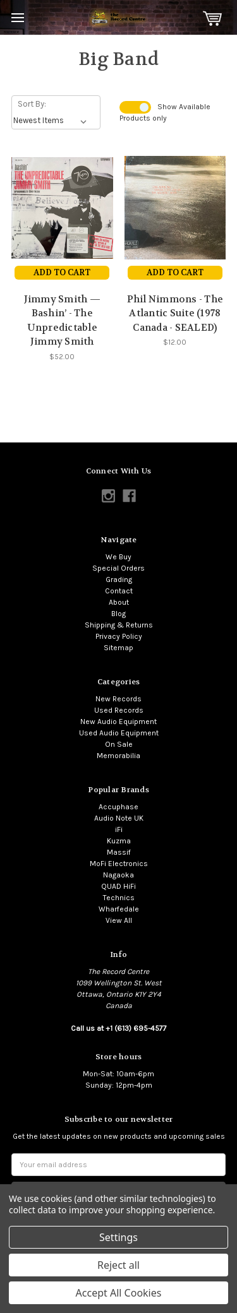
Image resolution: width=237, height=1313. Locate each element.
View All (119, 920)
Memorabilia (118, 755)
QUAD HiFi (118, 886)
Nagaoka (118, 874)
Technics (119, 897)
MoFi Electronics (119, 863)
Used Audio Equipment (119, 732)
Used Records (118, 710)
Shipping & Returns (119, 625)
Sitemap (118, 647)
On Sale (119, 744)
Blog (118, 613)
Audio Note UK (118, 818)
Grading (119, 579)
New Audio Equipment (118, 721)
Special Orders (118, 568)
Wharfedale (119, 909)
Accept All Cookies (119, 1293)
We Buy (118, 556)
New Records (118, 698)
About (119, 602)
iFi (119, 829)
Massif (119, 852)
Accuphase (118, 806)
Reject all (118, 1265)
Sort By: (32, 104)
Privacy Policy (118, 636)
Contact (119, 590)
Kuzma (119, 840)
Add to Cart (61, 272)
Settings (118, 1237)
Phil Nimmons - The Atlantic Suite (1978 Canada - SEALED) (175, 313)
